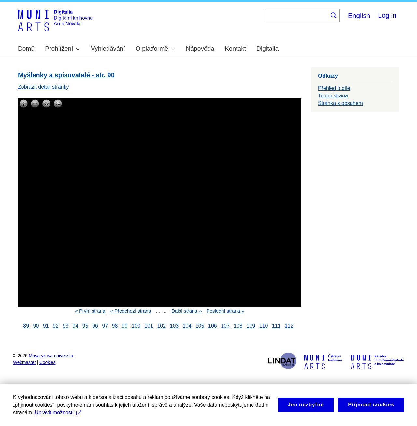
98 (115, 326)
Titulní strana (333, 95)
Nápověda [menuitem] (200, 48)
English (359, 15)
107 (225, 326)
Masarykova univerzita (51, 355)
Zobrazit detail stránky (43, 87)
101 (148, 326)
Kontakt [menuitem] (235, 48)
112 (289, 326)
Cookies (47, 362)
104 (187, 326)
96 (95, 326)
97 (105, 326)
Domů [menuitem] (26, 48)
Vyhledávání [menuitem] (108, 48)
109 (250, 326)
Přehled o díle (334, 88)
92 (56, 326)
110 (263, 326)
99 (125, 326)
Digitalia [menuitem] (267, 48)
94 (76, 326)
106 (212, 326)
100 (136, 326)
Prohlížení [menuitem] (62, 48)
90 (36, 326)
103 (174, 326)
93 (65, 326)
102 (161, 326)
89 (26, 326)
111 (276, 326)
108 (238, 326)
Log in (387, 15)
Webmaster (24, 362)
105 (199, 326)
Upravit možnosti (58, 421)
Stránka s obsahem (340, 103)
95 (85, 326)
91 (46, 326)
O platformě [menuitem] (155, 48)
